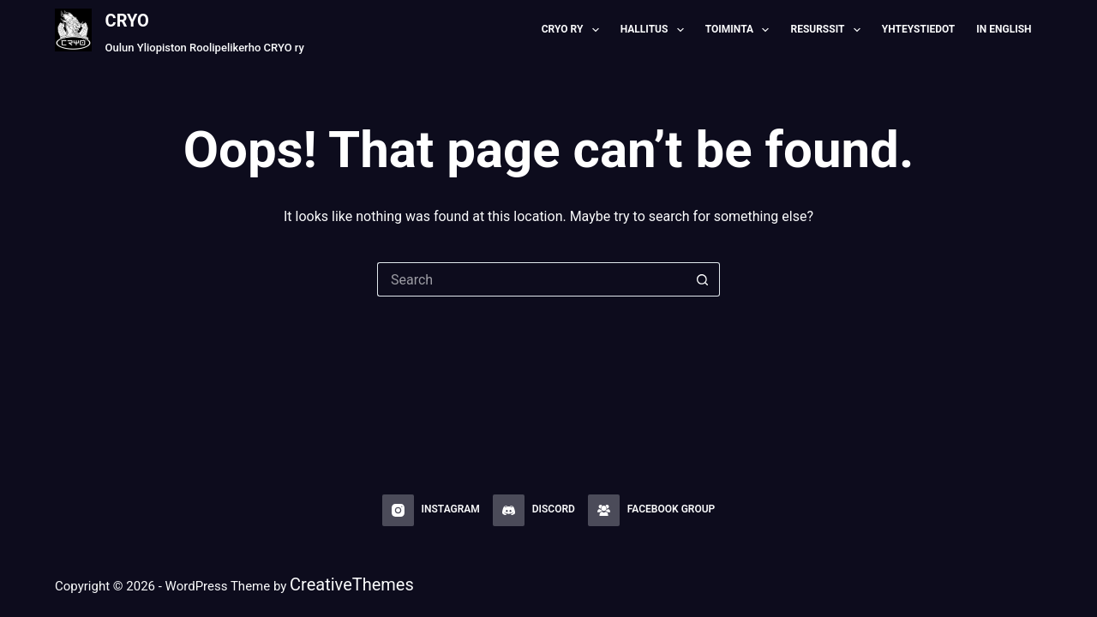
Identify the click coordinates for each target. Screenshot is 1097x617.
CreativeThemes (352, 584)
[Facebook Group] (651, 510)
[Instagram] (431, 510)
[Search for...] (531, 279)
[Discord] (534, 510)
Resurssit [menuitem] (828, 30)
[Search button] (703, 279)
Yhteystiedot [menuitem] (918, 29)
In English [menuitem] (1003, 29)
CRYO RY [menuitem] (574, 30)
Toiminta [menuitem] (740, 30)
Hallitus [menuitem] (655, 30)
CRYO (127, 20)
